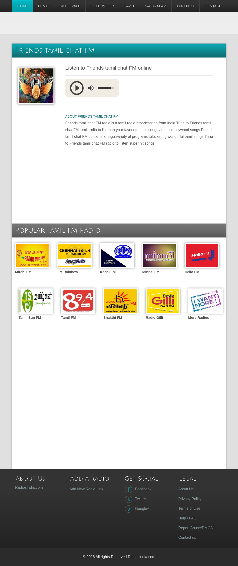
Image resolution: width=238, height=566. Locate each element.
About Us (186, 489)
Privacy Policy (190, 499)
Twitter (135, 499)
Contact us (187, 537)
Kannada (185, 6)
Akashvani (70, 6)
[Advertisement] (96, 22)
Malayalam (156, 6)
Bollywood (102, 6)
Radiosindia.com (141, 557)
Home (22, 6)
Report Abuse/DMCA (195, 528)
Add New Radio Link (86, 489)
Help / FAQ (187, 518)
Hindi (44, 6)
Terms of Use (189, 508)
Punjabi (212, 6)
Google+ (136, 509)
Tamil (129, 6)
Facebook (137, 489)
